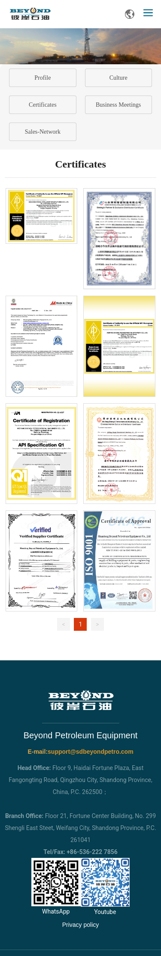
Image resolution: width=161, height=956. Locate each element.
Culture (118, 78)
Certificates (43, 105)
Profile (42, 78)
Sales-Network (43, 132)
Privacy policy (80, 924)
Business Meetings (118, 105)
